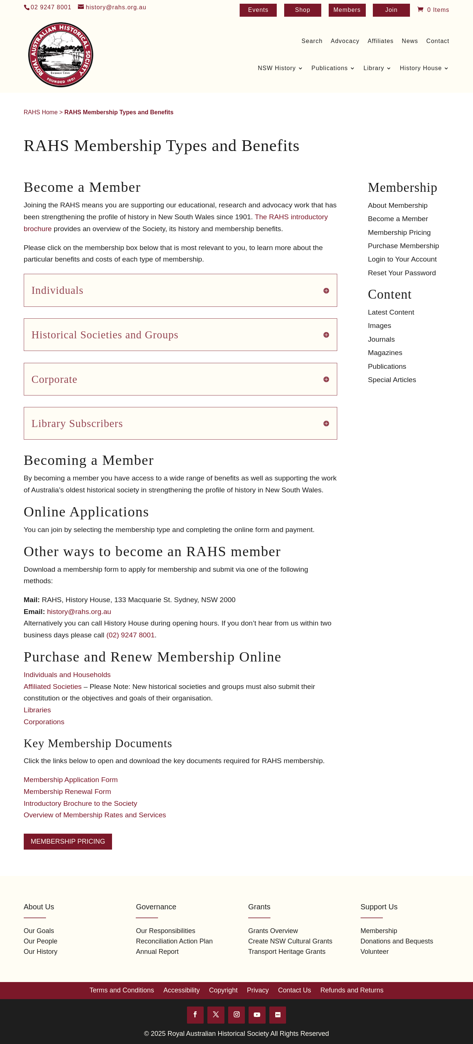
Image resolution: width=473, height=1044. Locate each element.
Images (379, 325)
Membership (379, 931)
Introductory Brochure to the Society (80, 803)
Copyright (223, 990)
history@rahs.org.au (79, 611)
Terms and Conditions (121, 990)
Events (258, 10)
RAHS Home (41, 112)
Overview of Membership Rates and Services (95, 815)
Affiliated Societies (53, 686)
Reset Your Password (402, 273)
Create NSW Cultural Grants (290, 941)
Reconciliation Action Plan (174, 941)
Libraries (37, 710)
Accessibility (181, 990)
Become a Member (398, 219)
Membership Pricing (68, 841)
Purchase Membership (403, 246)
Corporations (44, 722)
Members (347, 10)
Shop (302, 10)
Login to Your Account (402, 259)
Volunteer (375, 951)
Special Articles (392, 380)
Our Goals (39, 931)
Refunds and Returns (352, 990)
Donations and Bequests (397, 941)
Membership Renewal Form (67, 791)
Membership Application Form (71, 780)
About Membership (398, 205)
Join (391, 10)
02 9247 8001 (51, 7)
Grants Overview (273, 931)
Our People (41, 941)
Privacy (258, 990)
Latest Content (391, 312)
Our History (41, 951)
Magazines (385, 353)
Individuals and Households (67, 675)
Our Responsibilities (165, 931)
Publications (387, 366)
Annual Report (157, 951)
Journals (381, 339)
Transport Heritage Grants (286, 951)
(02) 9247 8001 (130, 635)
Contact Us (294, 990)
